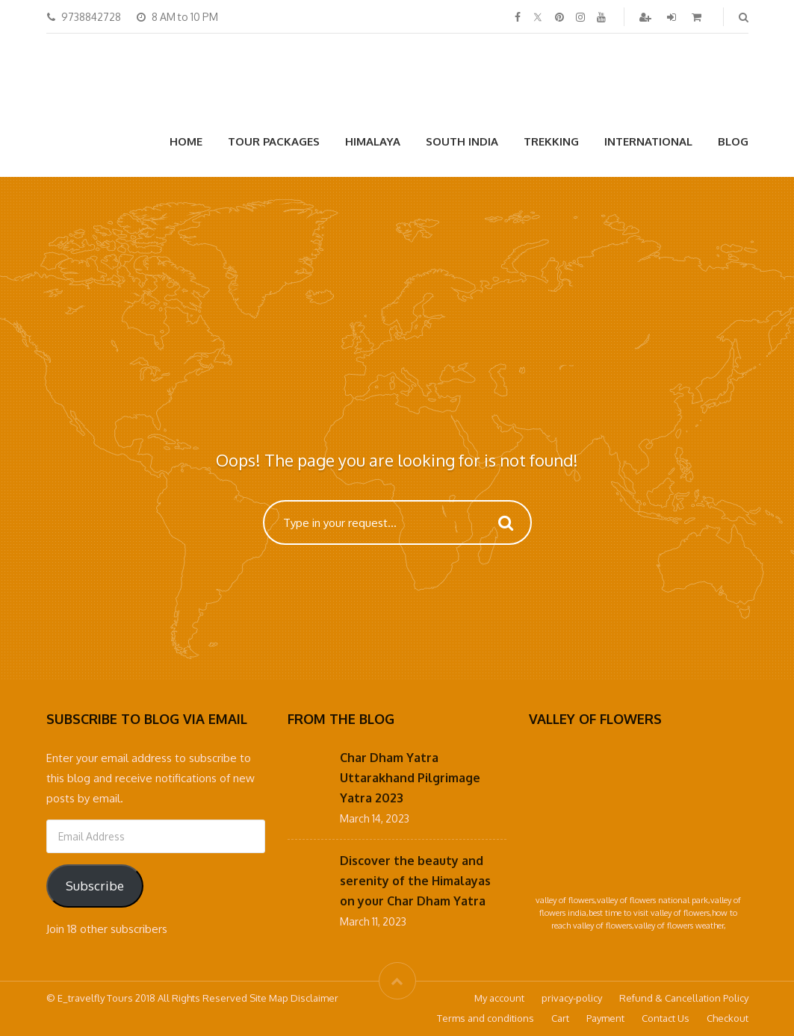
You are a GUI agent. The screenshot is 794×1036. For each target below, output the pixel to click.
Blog (733, 141)
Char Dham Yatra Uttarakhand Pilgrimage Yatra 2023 (410, 777)
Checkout (727, 1018)
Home (186, 141)
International (648, 141)
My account (499, 998)
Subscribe (95, 885)
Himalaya (372, 141)
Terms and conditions (485, 1018)
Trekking (551, 141)
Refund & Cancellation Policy (683, 998)
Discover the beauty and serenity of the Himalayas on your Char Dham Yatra (415, 880)
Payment (605, 1018)
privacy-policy (572, 998)
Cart (560, 1018)
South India (462, 141)
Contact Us (665, 1018)
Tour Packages (274, 141)
